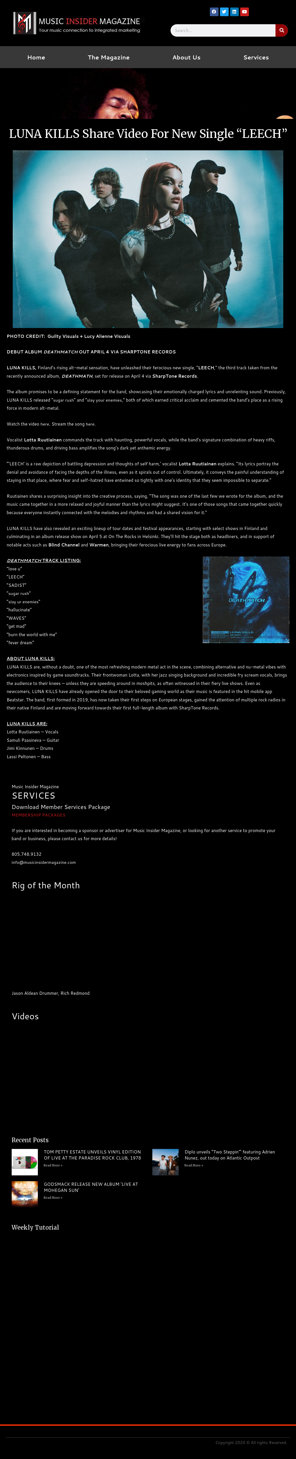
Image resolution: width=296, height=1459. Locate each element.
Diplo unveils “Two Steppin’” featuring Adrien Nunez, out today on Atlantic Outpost (229, 1155)
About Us (186, 57)
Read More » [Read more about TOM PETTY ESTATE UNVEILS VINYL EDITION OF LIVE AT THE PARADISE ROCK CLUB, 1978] (53, 1165)
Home (36, 57)
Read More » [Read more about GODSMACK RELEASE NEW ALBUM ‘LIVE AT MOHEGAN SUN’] (53, 1198)
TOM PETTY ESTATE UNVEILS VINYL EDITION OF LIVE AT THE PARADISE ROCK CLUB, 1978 (92, 1155)
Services (256, 57)
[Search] (281, 30)
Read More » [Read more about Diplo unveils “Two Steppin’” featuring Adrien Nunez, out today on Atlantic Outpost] (193, 1165)
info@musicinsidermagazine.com (44, 862)
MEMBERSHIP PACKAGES (39, 815)
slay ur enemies (23, 602)
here (44, 424)
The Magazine (109, 57)
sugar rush (63, 400)
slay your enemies (105, 400)
